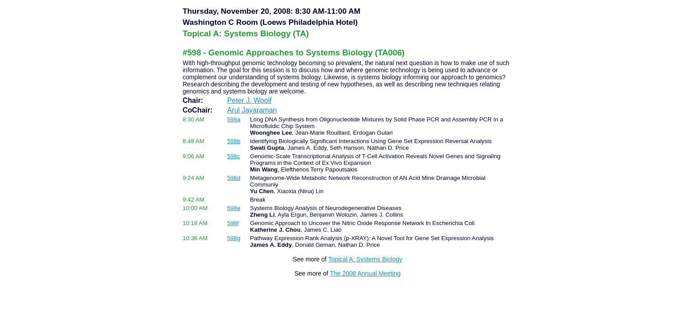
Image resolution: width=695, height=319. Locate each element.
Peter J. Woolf (249, 100)
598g (233, 238)
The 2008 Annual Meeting (365, 273)
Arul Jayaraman (252, 110)
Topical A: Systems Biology (365, 259)
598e (233, 208)
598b (233, 141)
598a (233, 119)
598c (233, 156)
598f (232, 223)
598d (233, 178)
